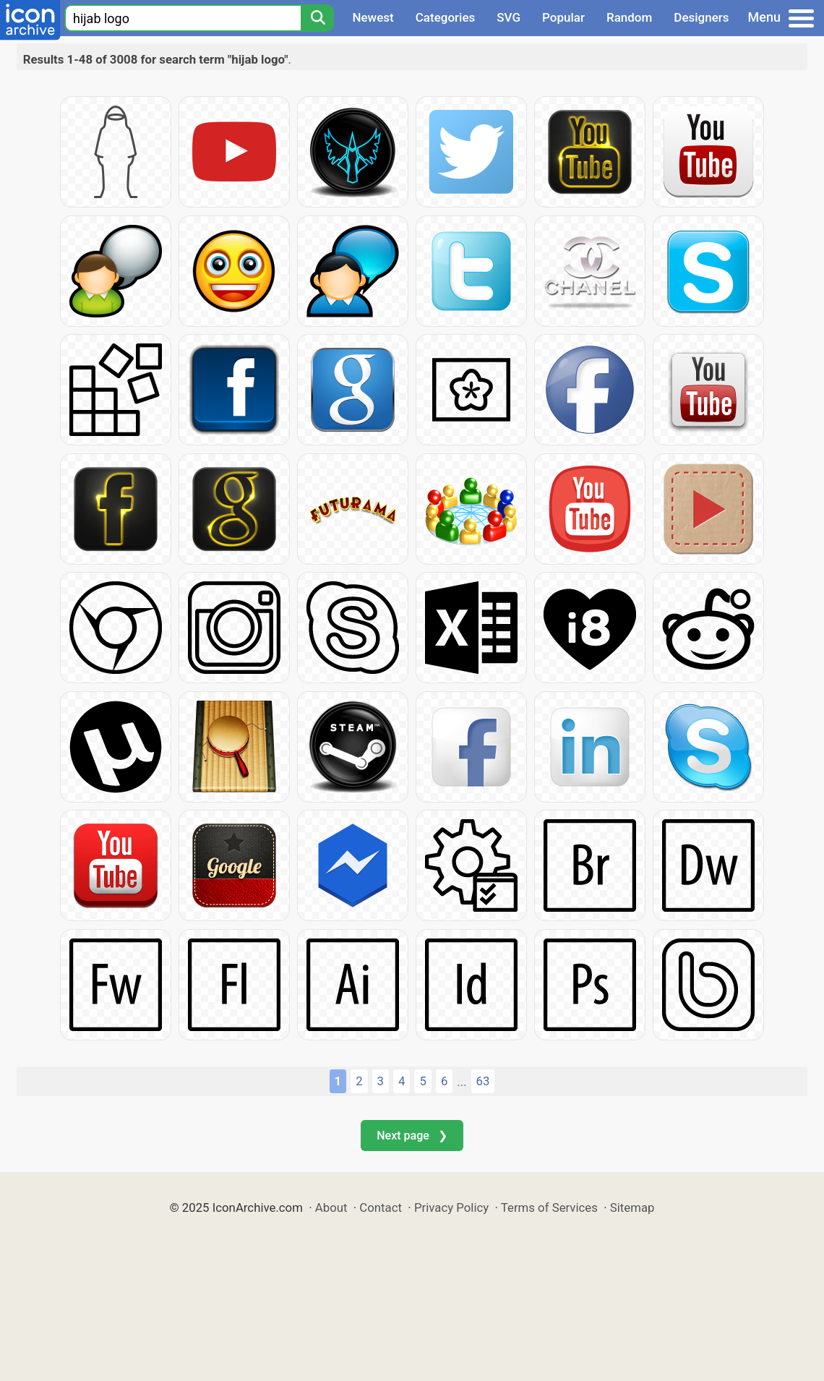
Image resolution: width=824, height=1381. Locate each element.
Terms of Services (549, 1207)
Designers (701, 17)
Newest (372, 17)
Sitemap (632, 1207)
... (461, 1081)
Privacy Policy (451, 1207)
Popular (563, 17)
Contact (380, 1207)
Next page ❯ (412, 1135)
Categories (446, 17)
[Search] (317, 18)
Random (629, 17)
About (331, 1207)
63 (483, 1081)
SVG (508, 17)
